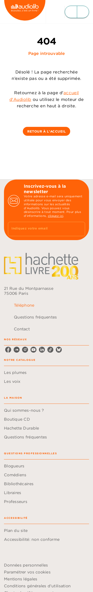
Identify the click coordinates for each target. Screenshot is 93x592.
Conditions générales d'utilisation (37, 585)
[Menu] (77, 12)
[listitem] (8, 349)
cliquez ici (55, 216)
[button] (46, 131)
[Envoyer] (79, 229)
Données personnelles (26, 565)
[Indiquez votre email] (40, 229)
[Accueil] (25, 11)
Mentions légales (20, 578)
